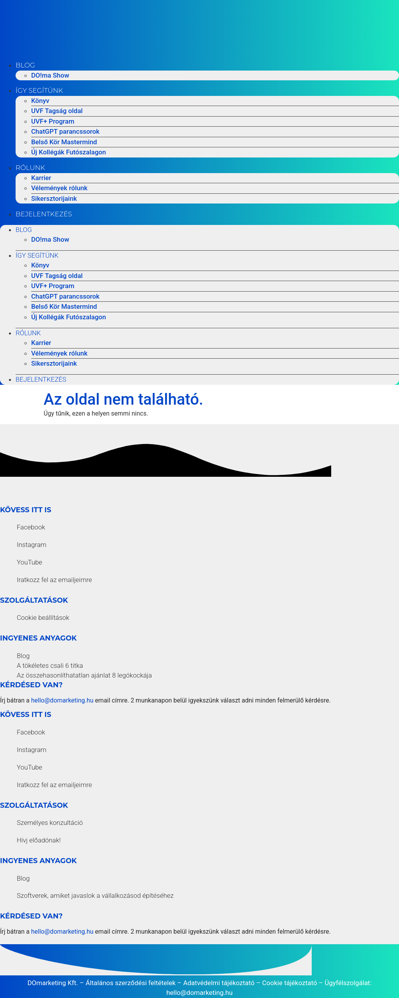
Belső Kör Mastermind (64, 142)
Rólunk (30, 168)
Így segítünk (39, 90)
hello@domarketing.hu (62, 700)
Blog (25, 65)
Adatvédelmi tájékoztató (218, 983)
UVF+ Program (52, 121)
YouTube (29, 562)
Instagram (31, 545)
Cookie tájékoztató (289, 983)
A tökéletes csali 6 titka (50, 665)
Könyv (40, 100)
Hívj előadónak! (39, 840)
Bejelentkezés (44, 214)
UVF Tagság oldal (57, 111)
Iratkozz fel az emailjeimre (54, 580)
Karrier (41, 178)
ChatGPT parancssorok (65, 131)
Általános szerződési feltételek (131, 983)
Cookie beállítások (43, 617)
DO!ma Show (50, 75)
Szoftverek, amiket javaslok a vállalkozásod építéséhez (95, 895)
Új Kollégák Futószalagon (68, 152)
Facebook (31, 527)
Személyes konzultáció (50, 822)
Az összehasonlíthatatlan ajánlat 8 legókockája (84, 675)
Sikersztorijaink (54, 198)
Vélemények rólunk (59, 188)
